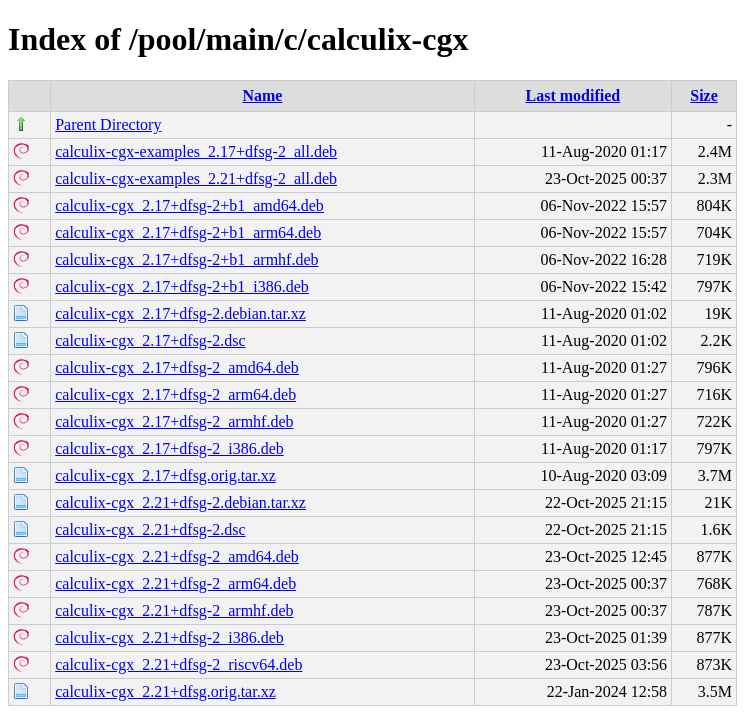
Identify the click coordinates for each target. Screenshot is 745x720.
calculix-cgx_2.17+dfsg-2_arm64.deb (175, 394)
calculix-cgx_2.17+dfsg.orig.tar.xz (165, 475)
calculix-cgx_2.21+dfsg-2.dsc (150, 529)
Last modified (573, 95)
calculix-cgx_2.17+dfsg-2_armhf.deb (174, 421)
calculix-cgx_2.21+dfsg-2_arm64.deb (175, 583)
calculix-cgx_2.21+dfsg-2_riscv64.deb (178, 664)
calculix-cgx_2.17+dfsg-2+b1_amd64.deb (189, 205)
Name (262, 95)
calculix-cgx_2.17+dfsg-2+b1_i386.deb (182, 286)
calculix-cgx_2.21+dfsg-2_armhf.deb (174, 610)
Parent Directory (108, 124)
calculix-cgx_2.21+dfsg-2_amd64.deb (177, 556)
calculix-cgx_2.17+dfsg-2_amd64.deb (177, 367)
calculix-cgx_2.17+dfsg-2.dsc (150, 340)
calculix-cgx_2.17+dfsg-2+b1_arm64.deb (188, 232)
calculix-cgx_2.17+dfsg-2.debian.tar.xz (180, 313)
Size (704, 95)
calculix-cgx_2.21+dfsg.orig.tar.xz (165, 691)
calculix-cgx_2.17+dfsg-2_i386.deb (169, 448)
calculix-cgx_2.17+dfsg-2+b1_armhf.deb (186, 259)
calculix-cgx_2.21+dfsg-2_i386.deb (169, 637)
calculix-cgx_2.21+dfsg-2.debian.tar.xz (180, 502)
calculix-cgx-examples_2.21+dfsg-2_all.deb (196, 178)
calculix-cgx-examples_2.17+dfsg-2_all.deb (196, 151)
